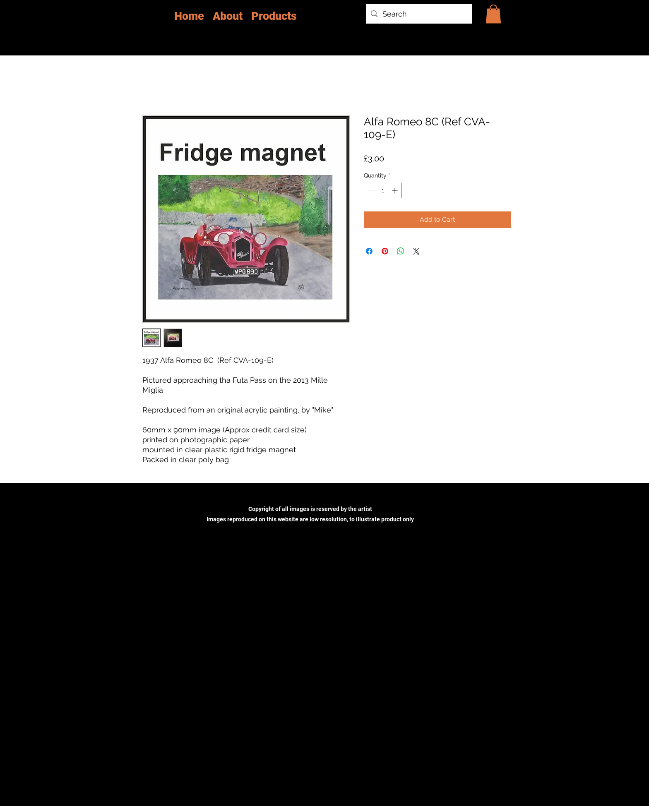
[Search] (418, 14)
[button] (493, 14)
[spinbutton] (382, 190)
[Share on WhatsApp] (401, 251)
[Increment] (395, 190)
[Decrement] (370, 190)
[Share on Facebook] (369, 251)
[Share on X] (416, 251)
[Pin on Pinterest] (385, 251)
